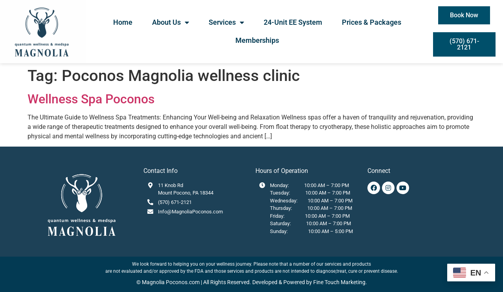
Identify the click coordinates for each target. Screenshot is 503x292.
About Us (170, 22)
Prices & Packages (371, 22)
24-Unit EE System (293, 22)
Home (122, 22)
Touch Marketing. (345, 282)
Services (226, 22)
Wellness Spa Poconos (91, 99)
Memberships (257, 40)
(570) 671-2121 (175, 202)
